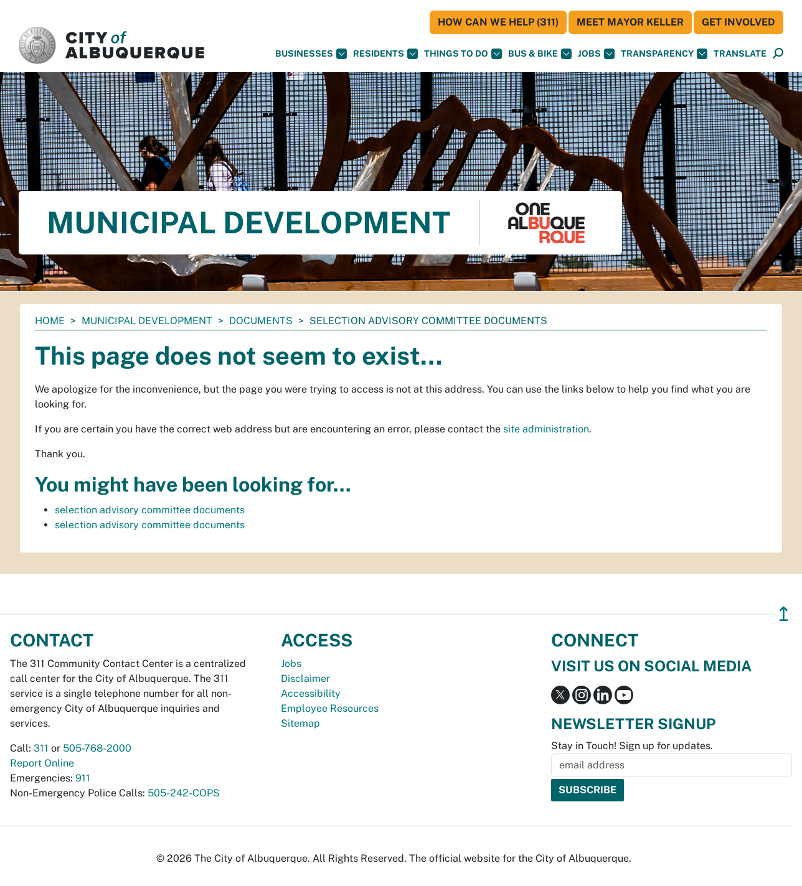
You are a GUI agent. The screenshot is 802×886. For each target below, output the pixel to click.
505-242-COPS (184, 793)
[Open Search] (778, 54)
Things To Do (463, 54)
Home (50, 321)
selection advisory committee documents (150, 510)
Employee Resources (330, 708)
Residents (385, 54)
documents (261, 321)
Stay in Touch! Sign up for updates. (632, 746)
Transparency (664, 54)
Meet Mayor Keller (630, 22)
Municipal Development (147, 321)
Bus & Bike (540, 54)
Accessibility (311, 693)
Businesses (311, 54)
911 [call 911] (82, 778)
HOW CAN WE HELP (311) (498, 22)
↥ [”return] (783, 613)
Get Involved (738, 22)
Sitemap (300, 723)
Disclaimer (305, 678)
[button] (740, 53)
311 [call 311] (41, 748)
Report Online (42, 763)
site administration (546, 429)
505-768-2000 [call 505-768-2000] (97, 748)
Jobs (596, 54)
